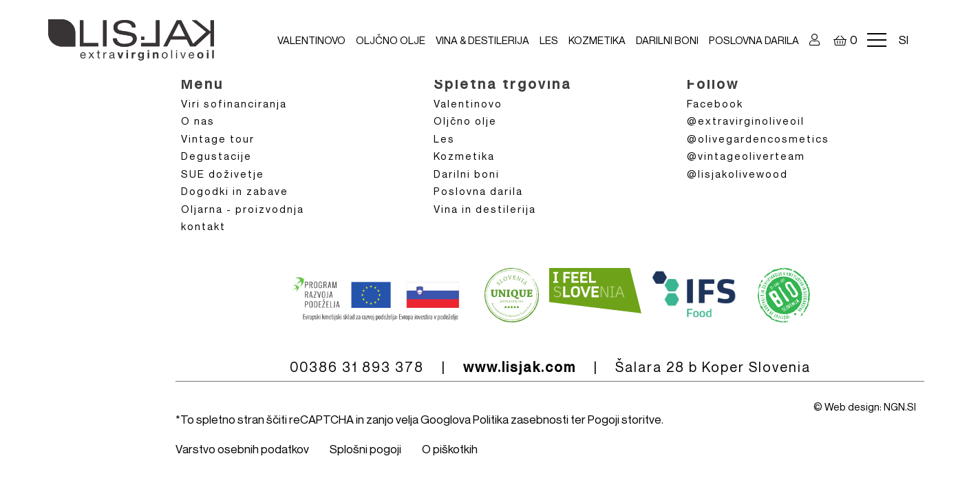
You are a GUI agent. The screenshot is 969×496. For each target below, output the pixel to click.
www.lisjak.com (519, 367)
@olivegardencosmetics (758, 138)
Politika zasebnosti (520, 419)
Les (549, 40)
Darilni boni (667, 40)
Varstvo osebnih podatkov (242, 449)
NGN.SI (900, 406)
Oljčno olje (390, 40)
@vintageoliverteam (746, 155)
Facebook (715, 103)
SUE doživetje (222, 173)
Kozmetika (597, 40)
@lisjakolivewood (737, 173)
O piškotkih (450, 449)
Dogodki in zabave (234, 191)
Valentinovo (311, 40)
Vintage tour (218, 138)
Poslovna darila (754, 40)
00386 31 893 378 (357, 366)
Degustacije (216, 155)
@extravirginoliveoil (746, 120)
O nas (198, 120)
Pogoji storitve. (625, 419)
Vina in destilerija (485, 209)
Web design (852, 406)
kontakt (203, 226)
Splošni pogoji (365, 449)
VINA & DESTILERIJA (482, 40)
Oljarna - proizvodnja (242, 209)
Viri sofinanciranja (234, 103)
